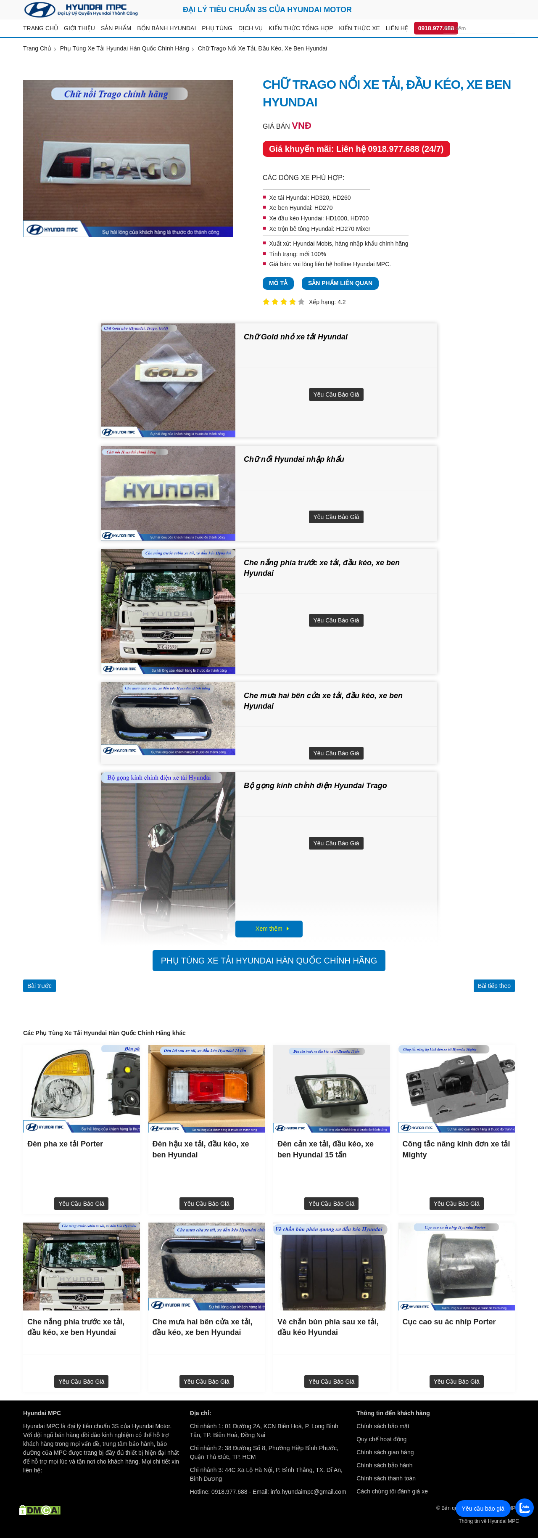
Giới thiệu (79, 28)
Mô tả (278, 283)
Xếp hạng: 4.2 (327, 302)
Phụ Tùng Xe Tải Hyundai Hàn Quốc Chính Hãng (269, 960)
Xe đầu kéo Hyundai (295, 218)
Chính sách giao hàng (385, 1452)
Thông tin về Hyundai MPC (489, 1521)
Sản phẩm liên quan (340, 283)
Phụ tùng (217, 28)
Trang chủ (40, 28)
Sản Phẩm (116, 28)
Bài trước (39, 985)
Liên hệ (397, 28)
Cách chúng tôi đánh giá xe (392, 1491)
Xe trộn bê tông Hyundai (300, 228)
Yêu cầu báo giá (336, 394)
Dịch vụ (250, 28)
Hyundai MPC (371, 264)
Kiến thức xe (359, 28)
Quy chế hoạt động (381, 1439)
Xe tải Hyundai (288, 197)
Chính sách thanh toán (386, 1478)
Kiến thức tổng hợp (301, 28)
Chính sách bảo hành (384, 1465)
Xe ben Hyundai (290, 207)
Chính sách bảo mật (382, 1426)
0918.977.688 (436, 28)
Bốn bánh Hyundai (166, 28)
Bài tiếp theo (494, 985)
